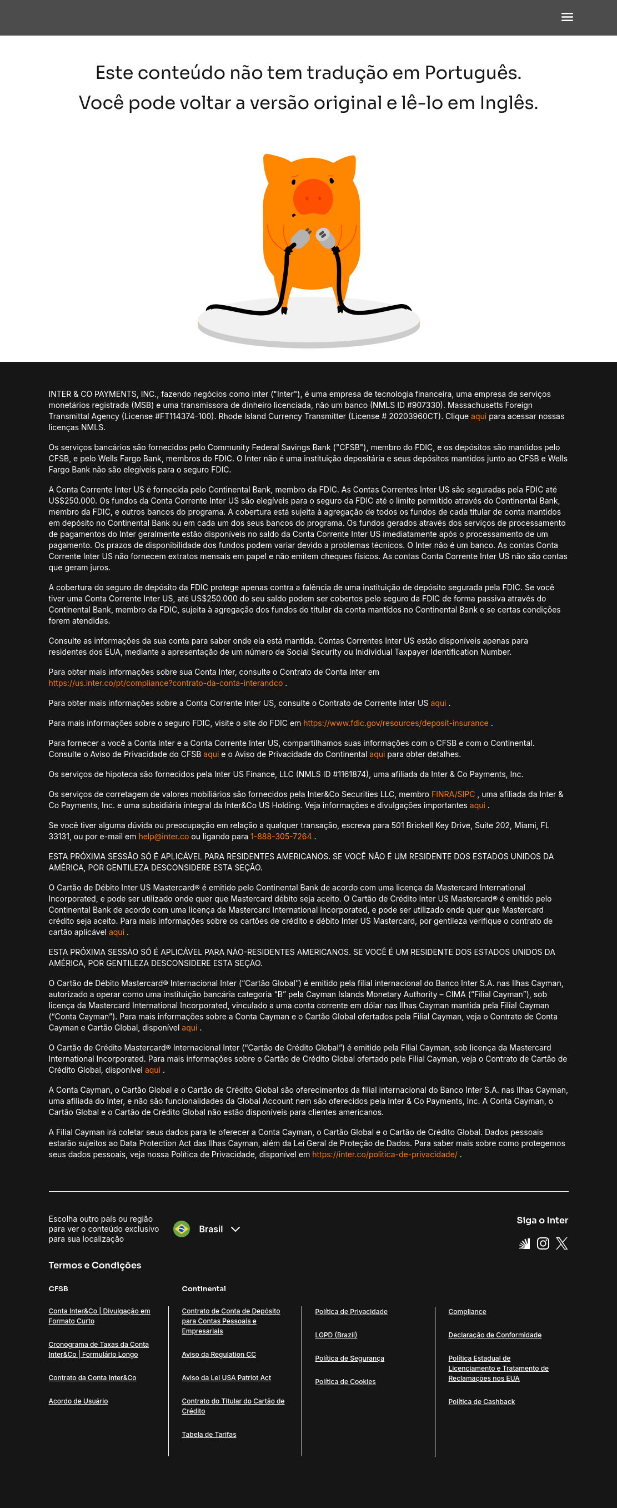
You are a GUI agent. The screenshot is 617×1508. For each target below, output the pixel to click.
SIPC (466, 794)
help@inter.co (163, 836)
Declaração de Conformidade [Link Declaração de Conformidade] (495, 1335)
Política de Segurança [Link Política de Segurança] (350, 1358)
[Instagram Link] (543, 1243)
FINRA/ (445, 794)
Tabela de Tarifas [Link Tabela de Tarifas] (209, 1434)
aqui (478, 416)
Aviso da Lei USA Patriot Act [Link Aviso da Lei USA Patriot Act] (227, 1377)
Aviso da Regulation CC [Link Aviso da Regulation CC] (219, 1354)
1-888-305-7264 (281, 836)
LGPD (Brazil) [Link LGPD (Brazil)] (336, 1335)
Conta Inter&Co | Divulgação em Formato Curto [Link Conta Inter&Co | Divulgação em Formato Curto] (100, 1316)
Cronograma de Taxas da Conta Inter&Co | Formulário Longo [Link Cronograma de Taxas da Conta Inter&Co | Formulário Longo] (99, 1349)
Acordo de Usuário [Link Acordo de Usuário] (78, 1401)
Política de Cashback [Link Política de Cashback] (482, 1401)
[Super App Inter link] (524, 1243)
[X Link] (562, 1243)
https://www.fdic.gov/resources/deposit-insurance (396, 723)
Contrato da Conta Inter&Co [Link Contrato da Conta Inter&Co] (93, 1377)
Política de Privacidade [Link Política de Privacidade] (351, 1311)
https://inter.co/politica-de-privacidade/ (385, 1154)
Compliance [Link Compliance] (467, 1311)
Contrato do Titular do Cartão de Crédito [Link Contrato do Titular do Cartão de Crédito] (233, 1406)
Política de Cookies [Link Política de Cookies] (345, 1381)
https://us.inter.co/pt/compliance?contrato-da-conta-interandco (166, 683)
